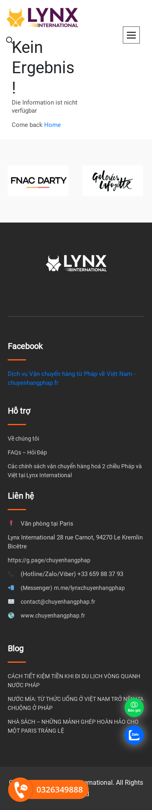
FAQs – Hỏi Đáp (27, 452)
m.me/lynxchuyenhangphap (89, 588)
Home (52, 125)
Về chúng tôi (23, 438)
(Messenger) (36, 588)
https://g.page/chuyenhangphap (49, 560)
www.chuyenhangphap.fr (53, 615)
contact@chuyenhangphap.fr (58, 601)
